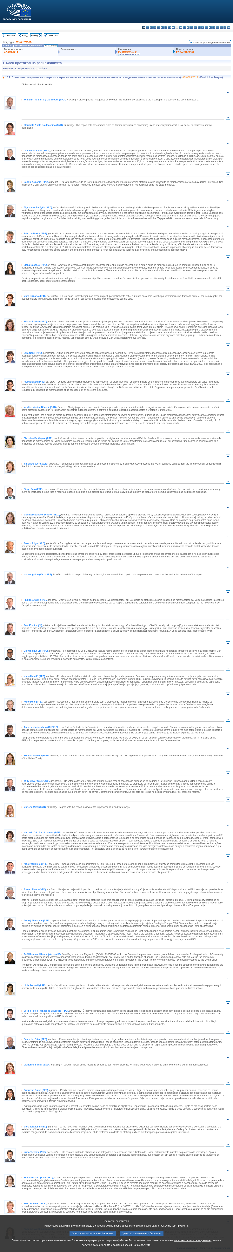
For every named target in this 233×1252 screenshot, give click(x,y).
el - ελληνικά (165, 27)
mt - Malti (199, 27)
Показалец (10, 35)
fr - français (173, 27)
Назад (25, 35)
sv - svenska (228, 27)
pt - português (210, 27)
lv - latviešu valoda (188, 27)
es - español (147, 27)
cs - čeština (151, 27)
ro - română (213, 27)
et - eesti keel (162, 27)
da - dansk (154, 27)
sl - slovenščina (221, 27)
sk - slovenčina (217, 27)
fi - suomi (224, 27)
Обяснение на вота (129, 54)
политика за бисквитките (96, 1249)
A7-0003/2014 (11, 52)
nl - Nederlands (202, 27)
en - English (169, 27)
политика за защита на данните (192, 1244)
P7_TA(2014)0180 (185, 52)
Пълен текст (53, 35)
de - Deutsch (158, 27)
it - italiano (184, 27)
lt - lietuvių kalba (191, 27)
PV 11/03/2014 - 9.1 (128, 52)
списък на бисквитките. (137, 1249)
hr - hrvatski (180, 27)
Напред (34, 35)
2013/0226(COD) (24, 42)
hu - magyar (195, 27)
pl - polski (206, 27)
